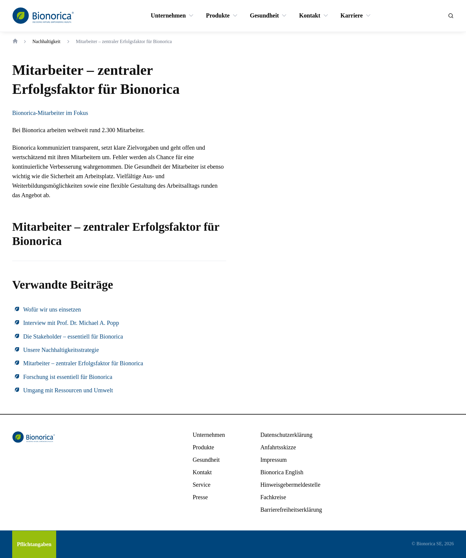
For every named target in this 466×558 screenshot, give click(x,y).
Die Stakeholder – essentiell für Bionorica (73, 336)
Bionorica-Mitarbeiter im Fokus (50, 113)
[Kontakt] (309, 15)
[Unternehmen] (168, 15)
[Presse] (200, 497)
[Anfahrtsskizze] (278, 447)
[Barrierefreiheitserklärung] (291, 509)
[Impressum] (273, 459)
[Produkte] (218, 15)
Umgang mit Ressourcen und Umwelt (68, 390)
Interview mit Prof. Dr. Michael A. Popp (71, 323)
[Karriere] (352, 15)
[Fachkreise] (273, 497)
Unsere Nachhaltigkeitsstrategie (61, 350)
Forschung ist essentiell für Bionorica (67, 377)
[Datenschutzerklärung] (286, 434)
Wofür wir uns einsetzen (52, 309)
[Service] (201, 484)
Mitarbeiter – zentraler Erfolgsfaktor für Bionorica (83, 363)
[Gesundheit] (264, 15)
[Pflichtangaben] (34, 544)
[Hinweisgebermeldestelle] (290, 484)
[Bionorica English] (281, 472)
